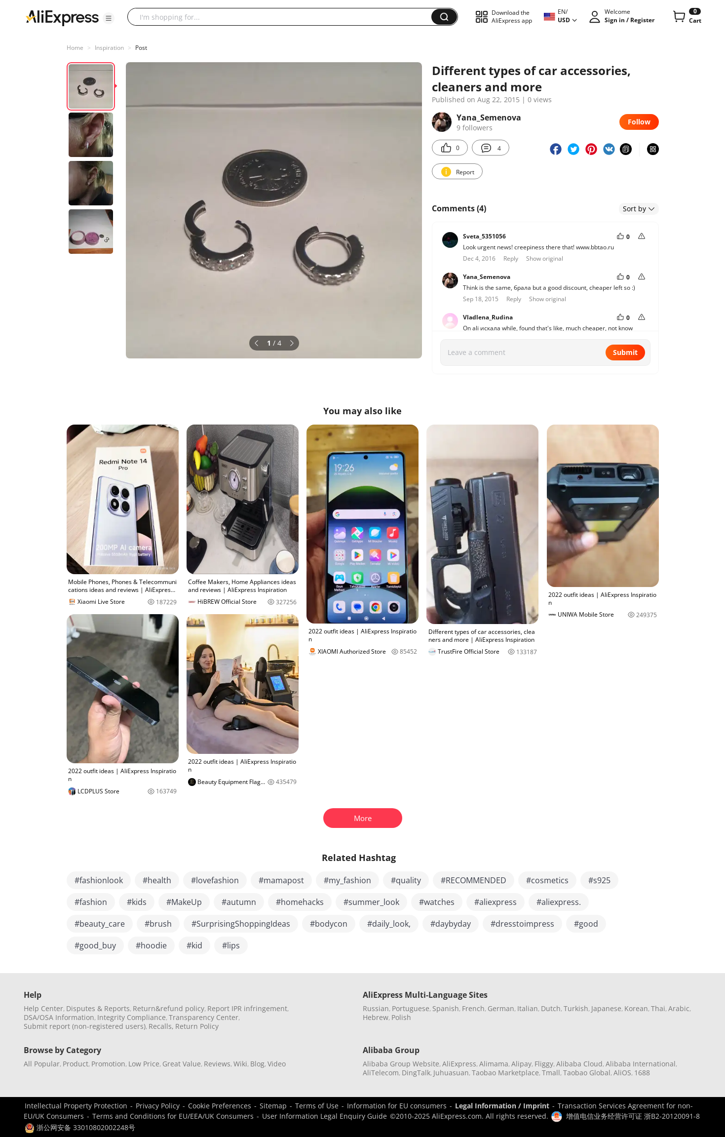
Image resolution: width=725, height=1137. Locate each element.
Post (141, 47)
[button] (108, 18)
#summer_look (371, 902)
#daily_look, (389, 923)
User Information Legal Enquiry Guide (324, 1116)
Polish (401, 1017)
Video (276, 1063)
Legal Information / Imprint (502, 1105)
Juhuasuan (451, 1072)
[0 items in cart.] (686, 17)
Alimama (493, 1063)
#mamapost (281, 880)
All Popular (42, 1063)
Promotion (108, 1063)
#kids (137, 902)
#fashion (91, 902)
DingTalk (416, 1072)
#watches (437, 902)
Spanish (445, 1008)
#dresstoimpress (522, 923)
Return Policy (197, 1026)
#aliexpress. (558, 902)
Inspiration (109, 47)
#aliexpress (495, 902)
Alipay (521, 1063)
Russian (376, 1008)
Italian (527, 1008)
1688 (642, 1072)
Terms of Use (317, 1105)
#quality (406, 880)
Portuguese (410, 1008)
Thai (658, 1008)
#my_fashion (347, 880)
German (501, 1008)
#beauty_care (100, 923)
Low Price (143, 1063)
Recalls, (161, 1026)
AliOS (622, 1072)
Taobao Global (587, 1072)
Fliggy (543, 1063)
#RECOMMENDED (473, 880)
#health (157, 880)
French (473, 1008)
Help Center (43, 1008)
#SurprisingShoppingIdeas (240, 923)
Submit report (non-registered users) (85, 1026)
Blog (257, 1063)
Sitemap (273, 1105)
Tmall (551, 1072)
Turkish (576, 1008)
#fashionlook (99, 880)
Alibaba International (641, 1063)
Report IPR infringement (247, 1008)
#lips (231, 945)
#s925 (599, 880)
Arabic (678, 1008)
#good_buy (95, 945)
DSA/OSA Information (59, 1017)
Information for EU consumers (397, 1105)
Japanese (606, 1008)
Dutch (551, 1008)
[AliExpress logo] (62, 17)
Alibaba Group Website (401, 1063)
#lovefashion (215, 880)
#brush (158, 923)
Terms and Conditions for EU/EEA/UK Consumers (173, 1116)
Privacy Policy (158, 1105)
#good (586, 923)
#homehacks (300, 902)
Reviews (217, 1063)
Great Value (181, 1063)
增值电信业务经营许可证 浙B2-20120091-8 (633, 1116)
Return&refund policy (168, 1008)
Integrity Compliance (131, 1017)
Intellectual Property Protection (76, 1105)
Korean (636, 1008)
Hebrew (375, 1017)
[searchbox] (283, 16)
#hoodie (151, 945)
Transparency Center (203, 1017)
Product (75, 1063)
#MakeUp (184, 902)
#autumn (239, 902)
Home (75, 47)
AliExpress (459, 1063)
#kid (194, 945)
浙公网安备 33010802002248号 (80, 1127)
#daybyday (450, 923)
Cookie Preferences (219, 1105)
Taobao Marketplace (505, 1072)
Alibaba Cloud (579, 1063)
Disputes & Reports (98, 1008)
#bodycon (328, 923)
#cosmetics (547, 880)
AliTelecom (381, 1072)
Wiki (240, 1063)
